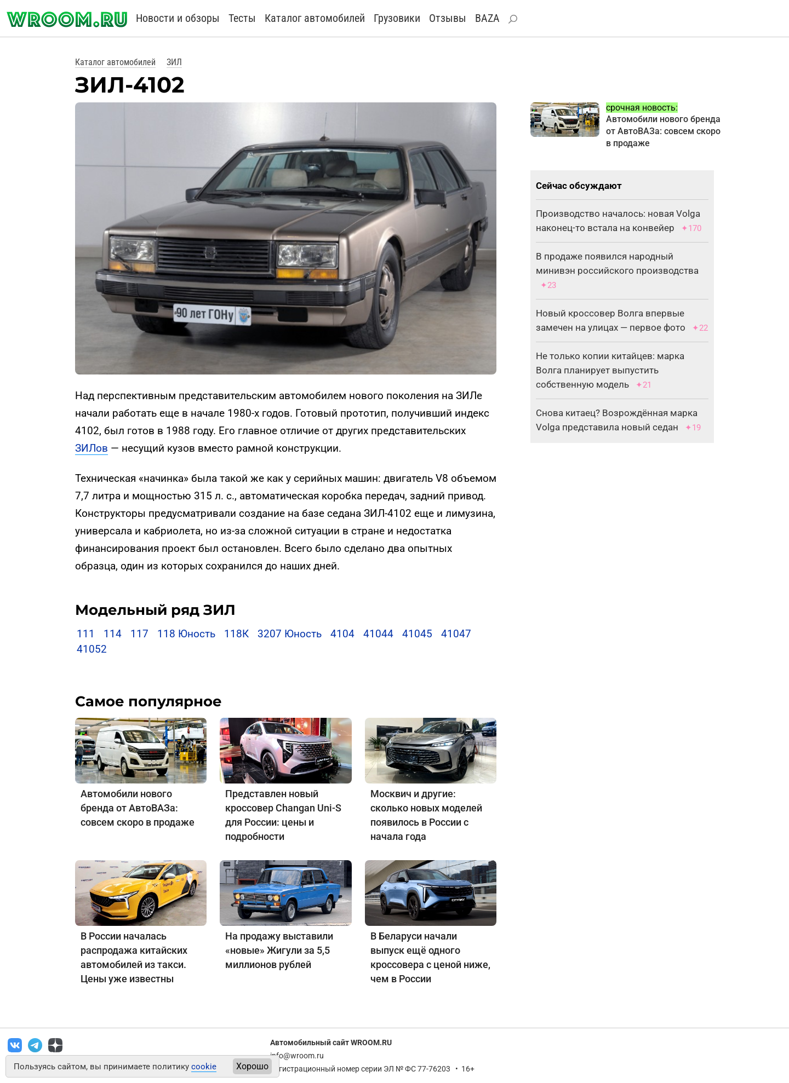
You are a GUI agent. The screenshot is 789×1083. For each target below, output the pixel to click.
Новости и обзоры (178, 18)
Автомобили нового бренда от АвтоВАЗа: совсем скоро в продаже (138, 808)
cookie (203, 1067)
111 (86, 633)
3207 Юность (290, 633)
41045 (417, 633)
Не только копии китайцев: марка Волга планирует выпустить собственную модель (610, 370)
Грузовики (397, 18)
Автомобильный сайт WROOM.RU (331, 1042)
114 (113, 633)
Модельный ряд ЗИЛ (155, 610)
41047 (456, 633)
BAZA (487, 18)
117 (139, 633)
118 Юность (186, 633)
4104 (342, 633)
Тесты (242, 18)
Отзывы (447, 18)
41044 (378, 633)
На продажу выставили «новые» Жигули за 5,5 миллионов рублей (279, 950)
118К (236, 633)
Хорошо (252, 1066)
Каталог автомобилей (315, 18)
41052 (92, 649)
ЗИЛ (174, 62)
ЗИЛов (91, 448)
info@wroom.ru (297, 1055)
